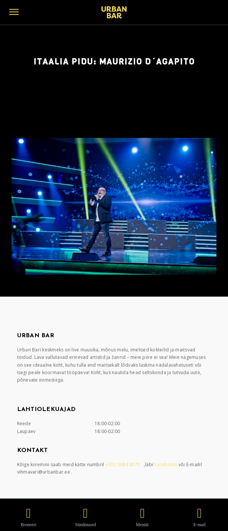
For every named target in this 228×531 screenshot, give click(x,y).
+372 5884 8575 (123, 464)
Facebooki (166, 464)
